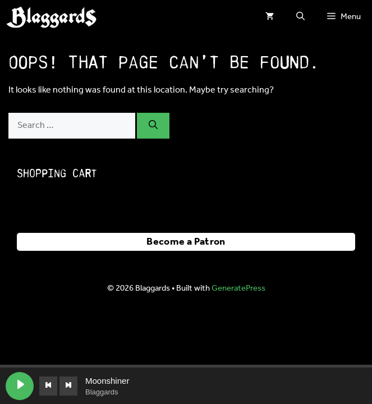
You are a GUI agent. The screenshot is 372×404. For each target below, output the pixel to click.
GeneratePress (238, 288)
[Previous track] (48, 386)
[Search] (153, 126)
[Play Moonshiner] (20, 386)
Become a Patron (185, 242)
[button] (300, 17)
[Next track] (68, 386)
